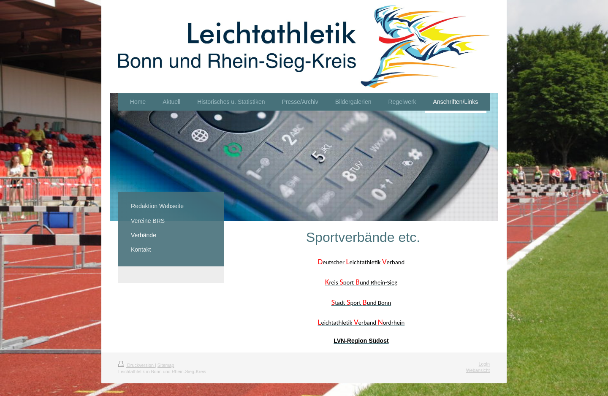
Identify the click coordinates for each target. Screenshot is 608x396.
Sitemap (165, 365)
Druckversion (136, 365)
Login (484, 363)
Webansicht (478, 370)
